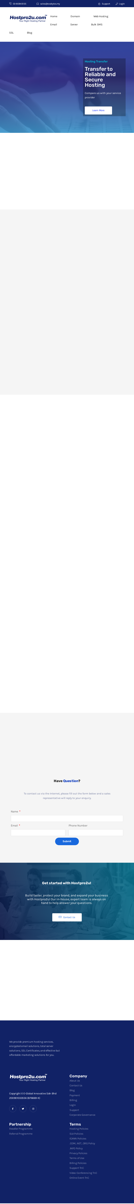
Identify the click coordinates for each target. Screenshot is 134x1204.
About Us (75, 1081)
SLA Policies (76, 1134)
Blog (29, 32)
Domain (75, 16)
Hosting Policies (79, 1129)
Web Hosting (100, 16)
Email (53, 24)
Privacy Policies (78, 1153)
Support (104, 3)
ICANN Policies (78, 1139)
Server (74, 24)
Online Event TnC (79, 1178)
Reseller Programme (20, 1129)
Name (15, 812)
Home (53, 16)
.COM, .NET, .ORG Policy (82, 1144)
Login (120, 3)
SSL (11, 32)
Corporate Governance (82, 1115)
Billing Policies (78, 1163)
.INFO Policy (76, 1149)
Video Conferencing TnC (83, 1173)
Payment (75, 1096)
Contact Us (76, 1086)
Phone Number (78, 826)
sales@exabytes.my (48, 3)
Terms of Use (77, 1158)
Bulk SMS (97, 24)
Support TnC (77, 1168)
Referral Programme (20, 1134)
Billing (73, 1100)
